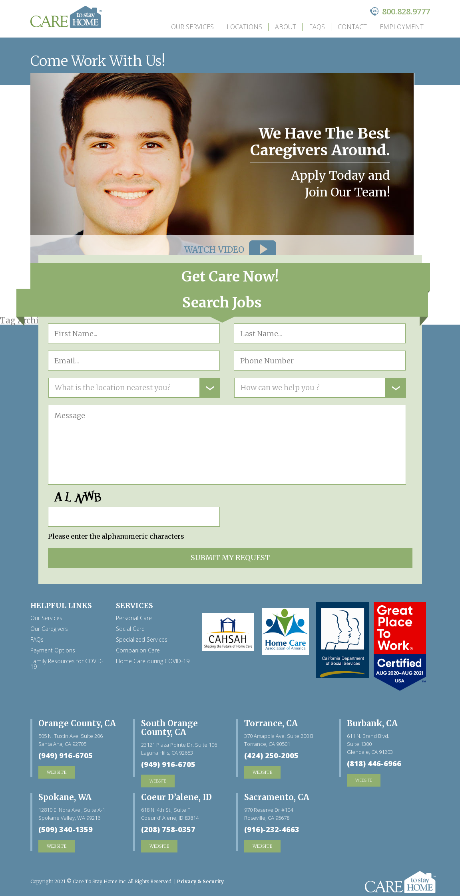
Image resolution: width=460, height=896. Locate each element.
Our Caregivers (49, 629)
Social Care (130, 629)
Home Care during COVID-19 (152, 661)
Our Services (192, 26)
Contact (352, 26)
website (157, 781)
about (285, 26)
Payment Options (52, 650)
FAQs (317, 26)
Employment (402, 26)
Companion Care (138, 650)
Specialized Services (141, 639)
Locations (244, 26)
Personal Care (134, 618)
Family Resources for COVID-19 (67, 664)
